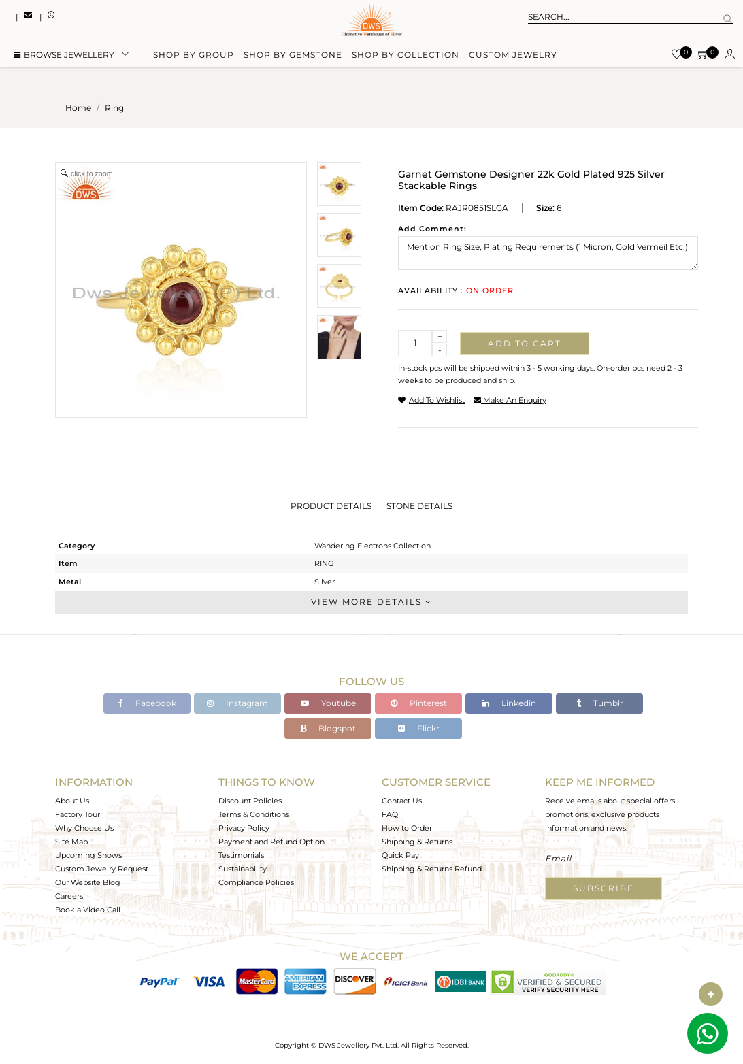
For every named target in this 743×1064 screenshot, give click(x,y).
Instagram (237, 703)
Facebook (147, 703)
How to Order (407, 828)
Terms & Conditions (253, 814)
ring (114, 108)
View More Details (371, 602)
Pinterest (419, 703)
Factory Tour (77, 814)
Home (78, 108)
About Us (72, 800)
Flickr (419, 728)
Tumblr (599, 703)
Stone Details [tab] (419, 506)
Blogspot (328, 728)
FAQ (390, 814)
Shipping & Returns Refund (432, 869)
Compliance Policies (256, 882)
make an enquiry (510, 400)
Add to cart (524, 343)
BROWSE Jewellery (64, 56)
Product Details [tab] (331, 506)
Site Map (71, 841)
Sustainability (242, 869)
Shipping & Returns (417, 841)
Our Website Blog (87, 882)
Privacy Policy (243, 828)
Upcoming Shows (88, 855)
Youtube (328, 703)
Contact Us (402, 800)
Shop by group (193, 56)
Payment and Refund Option (271, 841)
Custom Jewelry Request (101, 869)
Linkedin (509, 703)
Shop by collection (405, 56)
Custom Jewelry (513, 56)
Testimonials (241, 855)
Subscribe (603, 888)
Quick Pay (400, 855)
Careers (69, 896)
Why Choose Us (84, 828)
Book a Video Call (87, 909)
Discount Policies (250, 800)
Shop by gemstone (293, 56)
